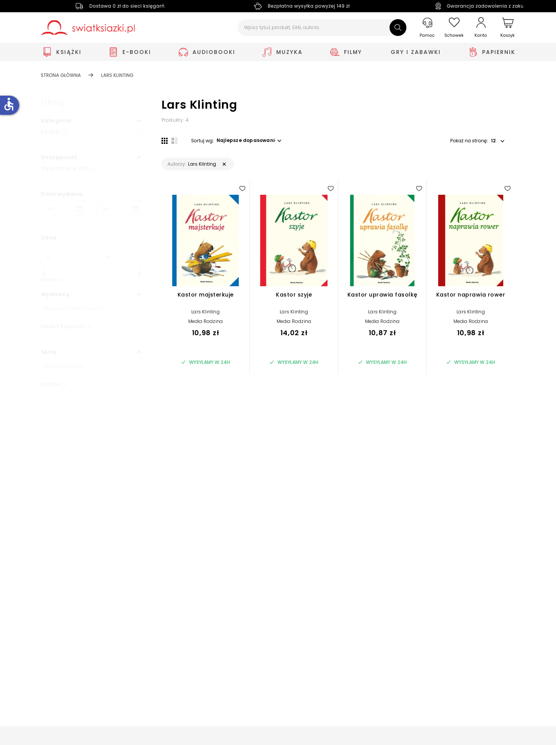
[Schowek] (454, 28)
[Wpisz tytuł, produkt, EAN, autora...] (322, 27)
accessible (8, 104)
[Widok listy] (174, 140)
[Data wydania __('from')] (63, 208)
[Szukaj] (398, 27)
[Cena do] (121, 256)
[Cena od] (61, 256)
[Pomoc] (427, 28)
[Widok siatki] (164, 140)
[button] (91, 120)
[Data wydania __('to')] (119, 208)
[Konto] (481, 27)
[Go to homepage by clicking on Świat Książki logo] (88, 27)
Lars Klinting (205, 312)
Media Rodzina (205, 321)
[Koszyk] (507, 28)
